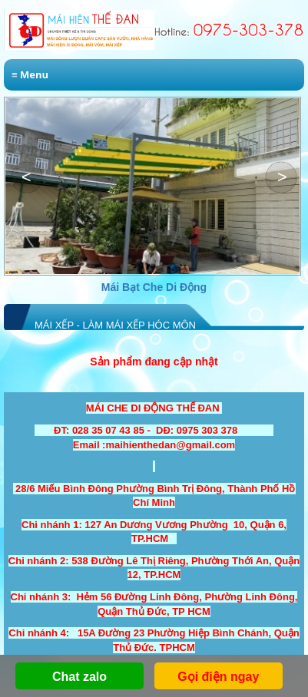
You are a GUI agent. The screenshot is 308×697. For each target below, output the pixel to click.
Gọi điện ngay (218, 676)
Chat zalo (79, 676)
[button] (281, 177)
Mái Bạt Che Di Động (154, 287)
